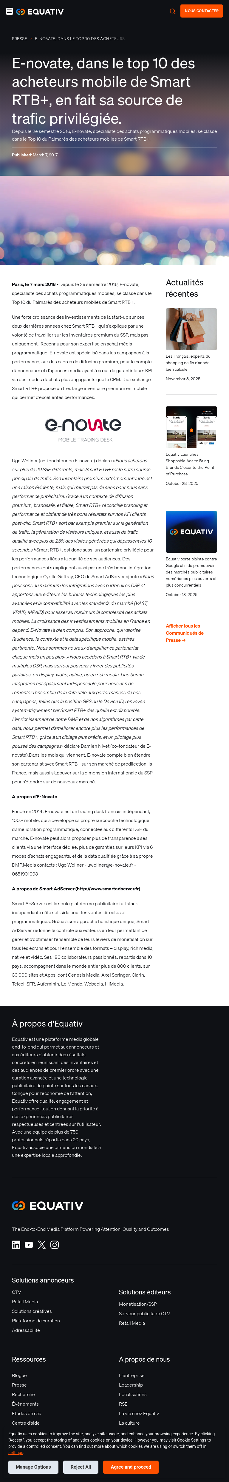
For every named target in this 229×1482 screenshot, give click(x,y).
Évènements (25, 1404)
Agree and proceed (131, 1467)
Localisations (133, 1394)
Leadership (131, 1385)
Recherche (23, 1394)
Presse (19, 1385)
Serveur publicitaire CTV (144, 1313)
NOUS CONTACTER (202, 11)
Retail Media (25, 1301)
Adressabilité (26, 1330)
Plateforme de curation (36, 1320)
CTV (16, 1292)
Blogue (19, 1375)
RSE (123, 1404)
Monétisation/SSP (138, 1304)
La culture (129, 1423)
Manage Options (33, 1467)
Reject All (81, 1467)
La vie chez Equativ (139, 1413)
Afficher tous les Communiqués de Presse (185, 633)
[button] (9, 11)
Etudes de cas (26, 1413)
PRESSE (19, 39)
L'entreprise (132, 1375)
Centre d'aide (26, 1423)
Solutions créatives (32, 1311)
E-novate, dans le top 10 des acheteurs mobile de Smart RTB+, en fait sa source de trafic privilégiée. (80, 39)
